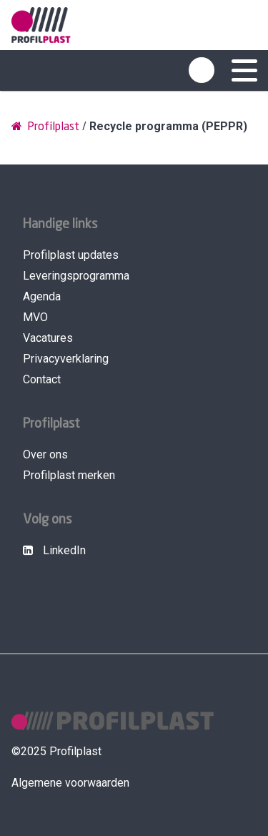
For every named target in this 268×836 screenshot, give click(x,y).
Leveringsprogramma (76, 275)
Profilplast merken (69, 475)
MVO (35, 317)
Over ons (45, 454)
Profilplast (45, 126)
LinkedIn (54, 550)
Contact (42, 379)
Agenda (42, 296)
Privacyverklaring (66, 358)
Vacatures (48, 338)
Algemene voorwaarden (70, 783)
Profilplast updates (71, 255)
